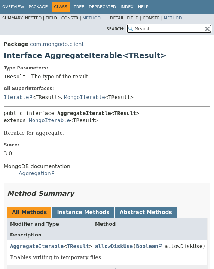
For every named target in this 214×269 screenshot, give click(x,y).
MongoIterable (84, 97)
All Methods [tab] (29, 212)
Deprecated (102, 6)
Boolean (147, 246)
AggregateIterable (37, 246)
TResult (78, 246)
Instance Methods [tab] (83, 212)
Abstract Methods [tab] (146, 212)
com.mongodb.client (57, 44)
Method (91, 18)
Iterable (16, 97)
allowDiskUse (114, 246)
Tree (79, 6)
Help (143, 6)
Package (38, 6)
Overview (13, 6)
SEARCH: (116, 29)
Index (126, 6)
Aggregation (35, 173)
